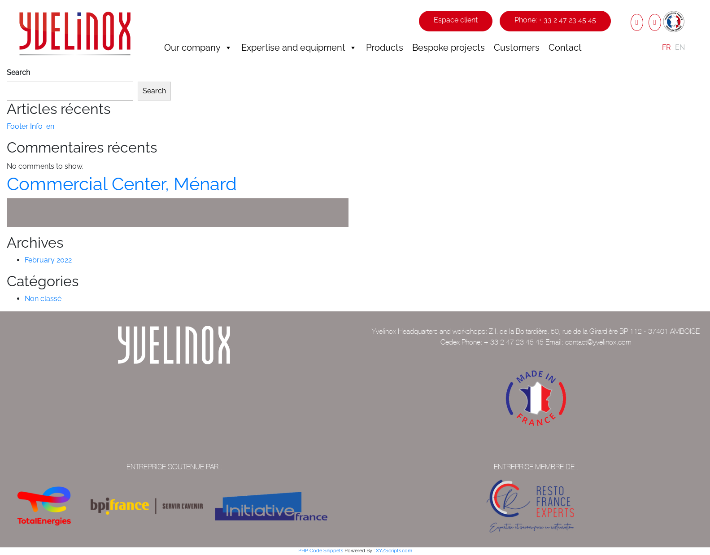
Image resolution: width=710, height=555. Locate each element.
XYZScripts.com (394, 551)
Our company (198, 47)
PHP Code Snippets (320, 551)
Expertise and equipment (299, 47)
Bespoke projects (448, 47)
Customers (517, 47)
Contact (565, 47)
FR (666, 47)
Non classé (43, 298)
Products (384, 47)
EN (680, 47)
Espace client (456, 20)
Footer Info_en (30, 126)
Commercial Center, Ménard (122, 183)
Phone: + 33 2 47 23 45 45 (555, 20)
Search (18, 72)
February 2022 (48, 260)
